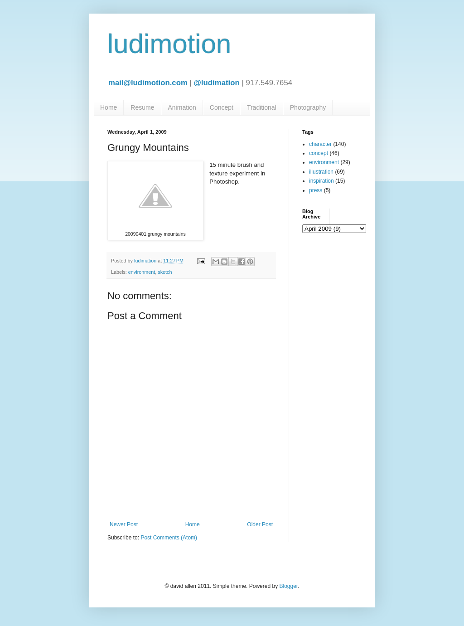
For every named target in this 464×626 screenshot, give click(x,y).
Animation (182, 107)
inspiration (321, 181)
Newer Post (124, 524)
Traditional (261, 107)
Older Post (260, 524)
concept (318, 153)
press (315, 190)
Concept (221, 107)
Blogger (288, 586)
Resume (142, 107)
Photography (308, 107)
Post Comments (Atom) (168, 537)
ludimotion (169, 44)
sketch (165, 272)
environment (141, 272)
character (320, 144)
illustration (321, 172)
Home (108, 107)
